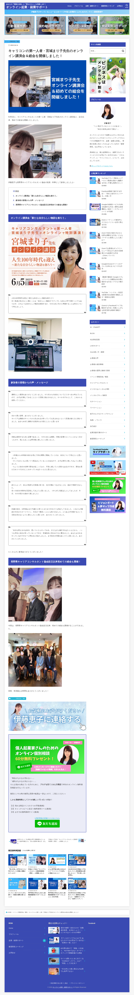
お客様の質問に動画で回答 (100, 370)
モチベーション (96, 400)
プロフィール (78, 6)
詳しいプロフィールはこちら (102, 166)
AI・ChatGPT (95, 326)
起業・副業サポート (92, 6)
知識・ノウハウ (96, 419)
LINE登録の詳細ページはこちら (47, 818)
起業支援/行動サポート (98, 431)
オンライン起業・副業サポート (27, 7)
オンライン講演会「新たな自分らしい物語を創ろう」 (35, 195)
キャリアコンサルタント (99, 382)
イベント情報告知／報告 (12, 41)
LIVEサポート (95, 345)
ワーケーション (96, 407)
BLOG (92, 333)
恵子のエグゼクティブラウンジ (101, 413)
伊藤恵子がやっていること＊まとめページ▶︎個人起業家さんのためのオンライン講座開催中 (67, 12)
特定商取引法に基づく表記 (59, 983)
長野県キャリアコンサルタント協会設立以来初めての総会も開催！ (40, 204)
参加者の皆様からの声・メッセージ (28, 200)
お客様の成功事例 (96, 363)
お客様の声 (94, 357)
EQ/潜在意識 (95, 339)
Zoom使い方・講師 (97, 351)
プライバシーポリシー (77, 983)
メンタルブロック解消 (98, 394)
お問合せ (120, 6)
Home (69, 6)
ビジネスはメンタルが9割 (99, 388)
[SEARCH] (126, 6)
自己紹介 (93, 425)
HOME (9, 912)
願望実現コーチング (107, 6)
